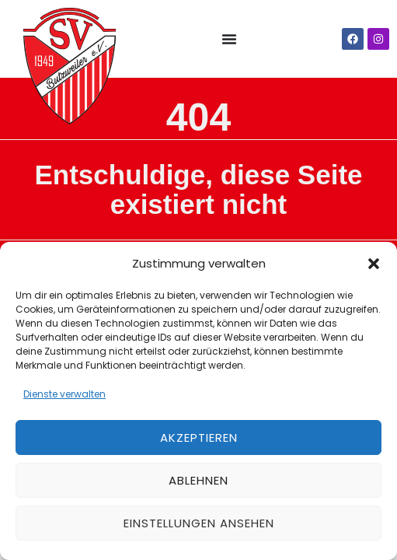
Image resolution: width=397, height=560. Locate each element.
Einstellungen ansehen (199, 523)
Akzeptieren (199, 437)
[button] (373, 263)
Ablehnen (198, 480)
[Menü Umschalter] (229, 39)
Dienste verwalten (64, 394)
